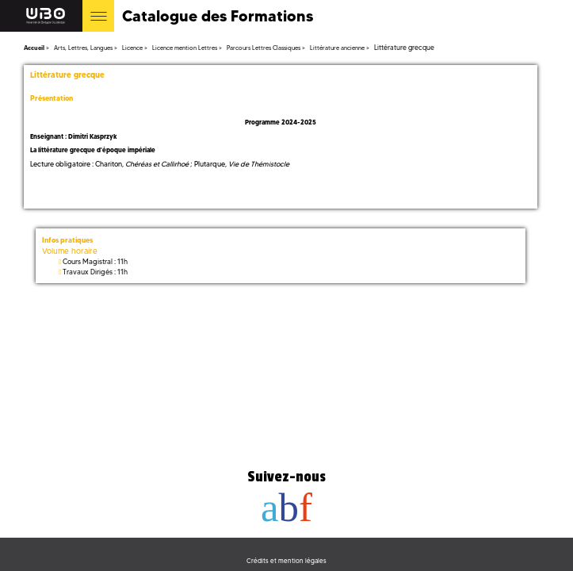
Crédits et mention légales (286, 561)
